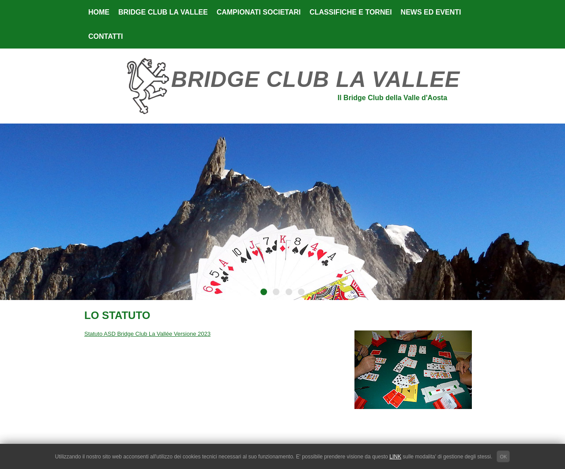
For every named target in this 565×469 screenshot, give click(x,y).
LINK (395, 457)
